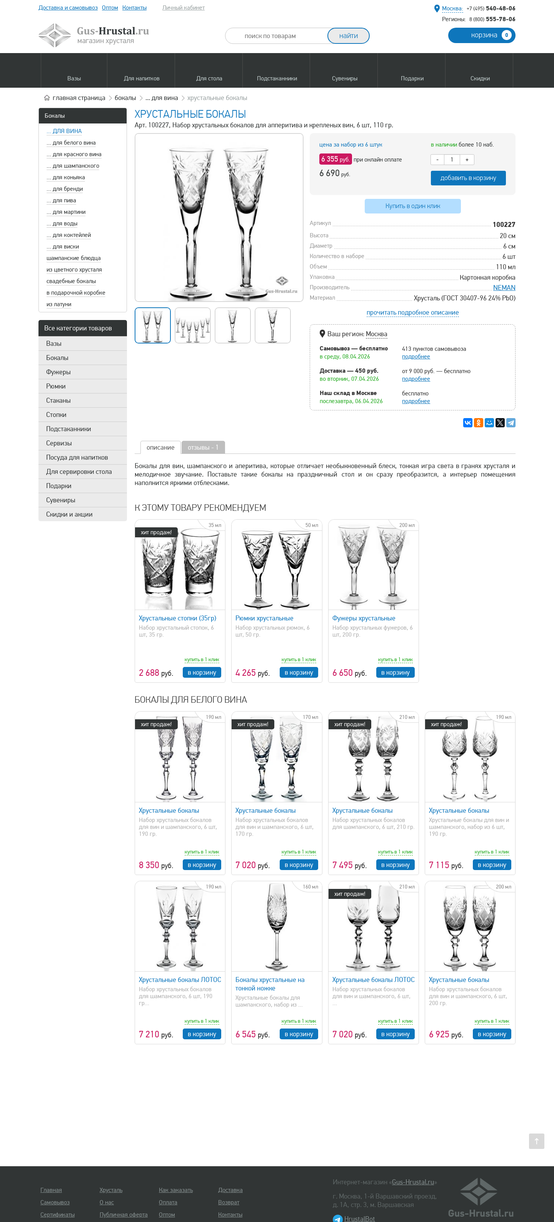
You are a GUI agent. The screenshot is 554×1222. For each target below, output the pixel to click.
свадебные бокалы (71, 281)
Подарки (59, 486)
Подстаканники (68, 429)
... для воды (62, 223)
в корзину (202, 672)
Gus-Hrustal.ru (413, 1182)
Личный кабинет (183, 8)
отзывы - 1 (203, 447)
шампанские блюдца (74, 258)
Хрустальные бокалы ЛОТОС (180, 979)
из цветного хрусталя (74, 269)
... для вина (64, 131)
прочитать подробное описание (413, 312)
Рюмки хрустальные (264, 618)
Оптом (110, 8)
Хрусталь (111, 1190)
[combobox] (283, 36)
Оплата (168, 1202)
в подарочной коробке (76, 293)
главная (79, 97)
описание (161, 447)
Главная (51, 1190)
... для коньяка (66, 177)
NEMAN (504, 287)
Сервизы (59, 443)
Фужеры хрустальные (363, 618)
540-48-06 (491, 8)
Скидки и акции (69, 514)
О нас (107, 1202)
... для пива (61, 200)
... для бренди (65, 189)
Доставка (230, 1190)
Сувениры (60, 500)
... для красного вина (74, 154)
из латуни (59, 304)
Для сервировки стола (79, 471)
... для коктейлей (69, 235)
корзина (491, 35)
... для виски (63, 246)
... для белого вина (71, 143)
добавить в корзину (468, 178)
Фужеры (58, 372)
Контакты (134, 8)
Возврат (228, 1202)
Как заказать (176, 1190)
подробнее (416, 356)
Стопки (56, 414)
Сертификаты (57, 1215)
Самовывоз (55, 1202)
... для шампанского (73, 166)
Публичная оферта (124, 1215)
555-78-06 (492, 19)
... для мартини (66, 212)
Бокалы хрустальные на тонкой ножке (270, 983)
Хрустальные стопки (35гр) (177, 618)
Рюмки (56, 386)
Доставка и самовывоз (68, 8)
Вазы (54, 343)
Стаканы (58, 400)
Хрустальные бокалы (169, 810)
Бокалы (55, 116)
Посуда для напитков (77, 457)
